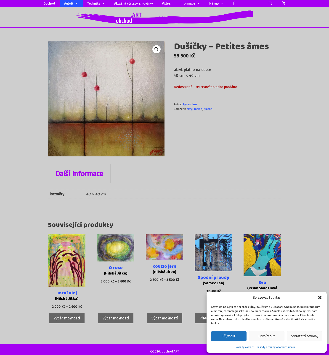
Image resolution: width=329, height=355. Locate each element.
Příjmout (229, 336)
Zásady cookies (245, 347)
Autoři (73, 3)
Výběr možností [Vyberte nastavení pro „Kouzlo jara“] (164, 318)
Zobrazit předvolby (304, 336)
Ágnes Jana (190, 104)
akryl (190, 109)
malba (198, 109)
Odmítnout (266, 336)
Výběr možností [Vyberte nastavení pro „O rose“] (116, 318)
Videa (166, 3)
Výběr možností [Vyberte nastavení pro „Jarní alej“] (67, 318)
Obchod (49, 3)
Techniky (98, 3)
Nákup (218, 3)
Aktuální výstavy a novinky (133, 3)
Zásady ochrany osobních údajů (276, 347)
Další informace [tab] (79, 173)
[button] (320, 297)
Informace (192, 3)
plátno (208, 109)
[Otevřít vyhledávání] (270, 3)
